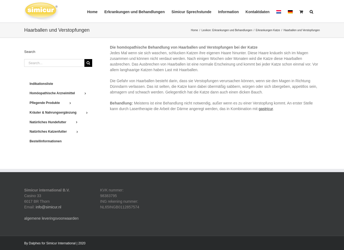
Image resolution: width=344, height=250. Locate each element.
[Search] (88, 63)
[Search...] (54, 63)
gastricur (266, 109)
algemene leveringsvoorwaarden (51, 218)
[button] (311, 11)
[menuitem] (278, 11)
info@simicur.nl (48, 207)
